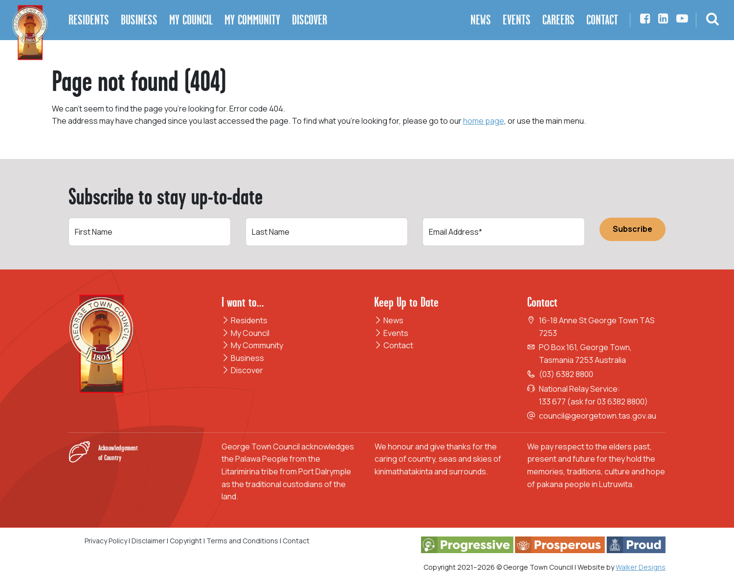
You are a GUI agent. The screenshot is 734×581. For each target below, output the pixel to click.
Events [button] (517, 19)
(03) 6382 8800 (566, 374)
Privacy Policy (106, 540)
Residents (244, 320)
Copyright (186, 540)
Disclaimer (148, 540)
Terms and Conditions (243, 540)
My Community (252, 345)
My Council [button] (191, 19)
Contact (393, 345)
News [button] (480, 19)
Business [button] (139, 19)
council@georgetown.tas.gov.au (597, 415)
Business (243, 358)
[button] (712, 20)
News (388, 320)
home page (483, 120)
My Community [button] (252, 19)
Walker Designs (641, 567)
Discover (242, 370)
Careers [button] (558, 19)
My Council (245, 333)
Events (391, 333)
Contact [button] (602, 19)
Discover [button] (309, 19)
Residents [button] (88, 19)
